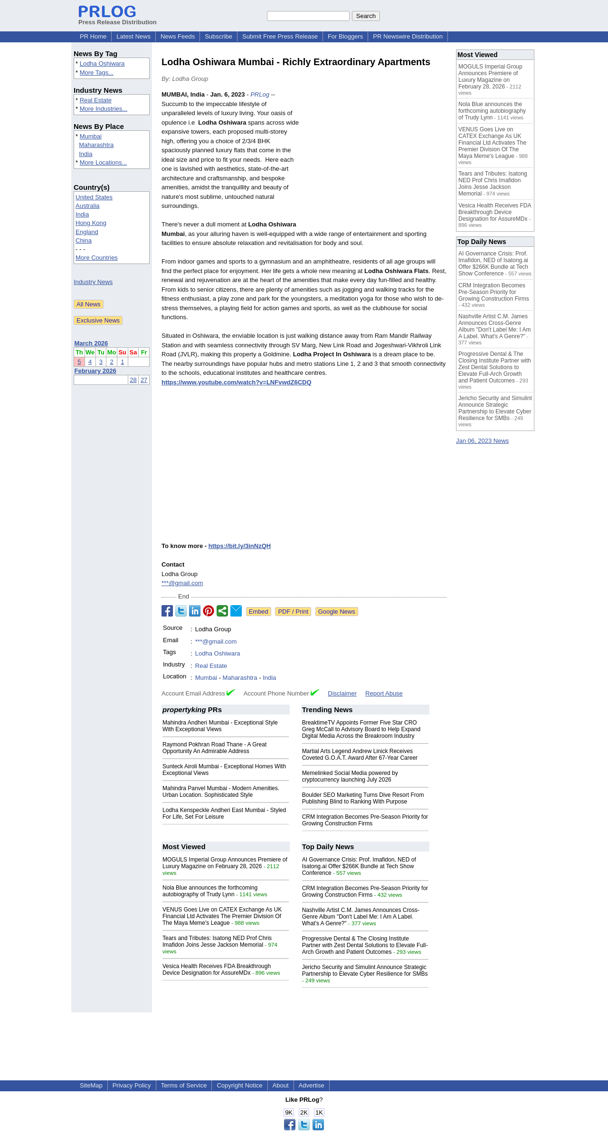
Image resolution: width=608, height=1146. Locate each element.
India (85, 153)
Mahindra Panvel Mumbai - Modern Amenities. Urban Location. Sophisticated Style (220, 791)
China (84, 240)
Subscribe (218, 36)
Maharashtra (96, 144)
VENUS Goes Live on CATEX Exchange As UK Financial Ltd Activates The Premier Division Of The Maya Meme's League (222, 916)
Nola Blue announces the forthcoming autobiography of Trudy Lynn (209, 891)
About (281, 1085)
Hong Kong (91, 222)
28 (133, 379)
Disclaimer (342, 693)
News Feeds (178, 36)
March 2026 (91, 343)
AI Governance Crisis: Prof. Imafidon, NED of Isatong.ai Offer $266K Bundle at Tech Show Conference (359, 866)
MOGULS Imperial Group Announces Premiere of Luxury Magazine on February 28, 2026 (224, 863)
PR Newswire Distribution (408, 36)
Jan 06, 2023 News (482, 440)
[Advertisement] (375, 159)
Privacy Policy (132, 1085)
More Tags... (97, 72)
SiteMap (91, 1085)
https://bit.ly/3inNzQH (240, 545)
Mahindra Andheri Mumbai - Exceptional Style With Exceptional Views (220, 726)
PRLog (259, 94)
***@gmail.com (182, 583)
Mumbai (91, 136)
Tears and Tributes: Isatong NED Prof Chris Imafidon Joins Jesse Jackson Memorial (217, 941)
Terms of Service (184, 1085)
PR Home (93, 36)
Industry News (93, 281)
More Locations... (103, 162)
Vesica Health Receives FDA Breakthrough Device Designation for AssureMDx (216, 969)
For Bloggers (345, 36)
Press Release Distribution (117, 18)
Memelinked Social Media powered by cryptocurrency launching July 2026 (350, 776)
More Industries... (103, 108)
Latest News (133, 36)
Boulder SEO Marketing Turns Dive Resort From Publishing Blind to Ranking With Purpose (363, 798)
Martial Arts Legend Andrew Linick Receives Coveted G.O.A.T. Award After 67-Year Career (360, 754)
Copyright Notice (239, 1085)
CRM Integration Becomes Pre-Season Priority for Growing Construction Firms (365, 820)
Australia (88, 205)
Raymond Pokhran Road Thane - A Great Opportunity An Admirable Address (214, 747)
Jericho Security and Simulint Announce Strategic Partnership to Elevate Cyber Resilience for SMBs (365, 970)
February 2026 (95, 370)
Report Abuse (384, 693)
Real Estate (96, 100)
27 (144, 379)
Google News (336, 611)
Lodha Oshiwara (102, 63)
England (87, 231)
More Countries (97, 257)
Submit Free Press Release (280, 36)
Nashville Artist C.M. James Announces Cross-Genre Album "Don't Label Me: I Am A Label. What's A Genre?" (360, 917)
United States (94, 197)
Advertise (311, 1085)
